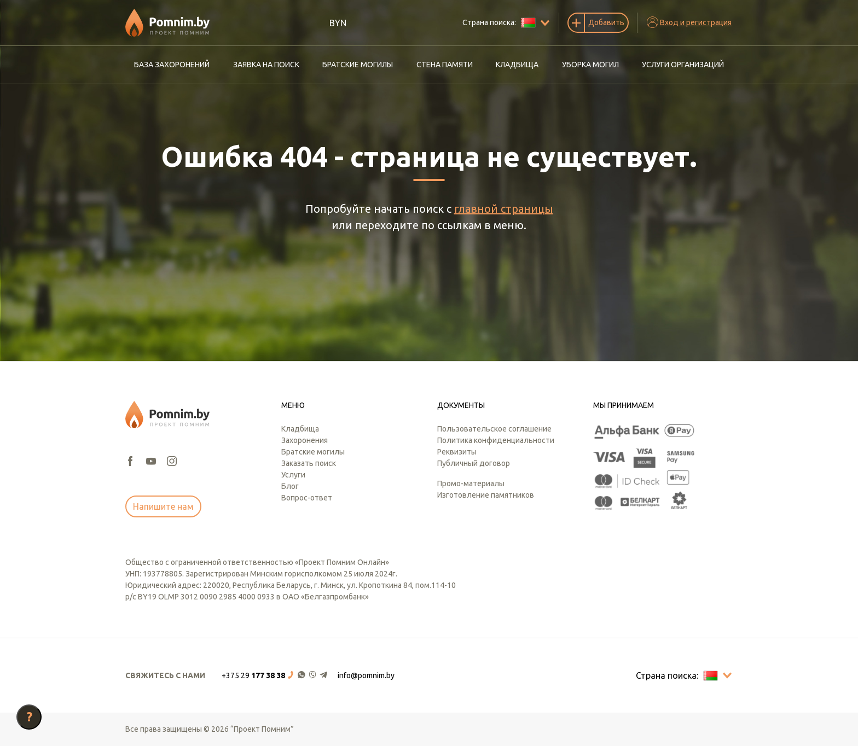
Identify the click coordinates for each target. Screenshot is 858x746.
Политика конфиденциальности (495, 440)
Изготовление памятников (485, 495)
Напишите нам (163, 506)
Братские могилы (357, 64)
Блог (290, 486)
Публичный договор (473, 463)
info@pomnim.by (366, 675)
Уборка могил (590, 64)
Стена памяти (444, 64)
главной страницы (503, 208)
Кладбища (517, 64)
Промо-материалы (471, 483)
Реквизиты (457, 451)
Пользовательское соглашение (494, 428)
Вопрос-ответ (306, 497)
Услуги (293, 474)
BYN (337, 23)
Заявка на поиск (266, 64)
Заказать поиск (308, 463)
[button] (275, 675)
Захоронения (304, 440)
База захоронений (172, 64)
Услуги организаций (683, 64)
